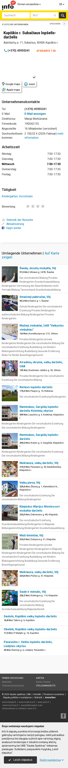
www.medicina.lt (27, 702)
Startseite (7, 682)
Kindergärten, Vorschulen (17, 196)
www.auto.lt (43, 702)
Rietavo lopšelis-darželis (36, 387)
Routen (47, 682)
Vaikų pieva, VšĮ (30, 482)
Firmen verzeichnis (29, 4)
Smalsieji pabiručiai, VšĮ (35, 297)
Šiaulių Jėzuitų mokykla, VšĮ (38, 268)
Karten (40, 678)
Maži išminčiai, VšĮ (31, 535)
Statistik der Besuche (17, 220)
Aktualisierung (13, 224)
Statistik (38, 697)
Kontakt (37, 694)
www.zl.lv (31, 708)
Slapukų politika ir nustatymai (17, 697)
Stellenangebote (46, 685)
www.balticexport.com (31, 705)
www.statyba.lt (9, 702)
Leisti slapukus (20, 759)
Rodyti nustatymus (52, 760)
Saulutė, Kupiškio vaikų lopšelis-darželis (30, 616)
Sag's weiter (11, 228)
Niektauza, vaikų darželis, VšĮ (39, 463)
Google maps (11, 84)
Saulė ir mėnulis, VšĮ (33, 591)
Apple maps (11, 90)
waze (29, 84)
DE (62, 4)
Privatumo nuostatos (53, 694)
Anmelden (50, 697)
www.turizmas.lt (10, 705)
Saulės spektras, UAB (20, 694)
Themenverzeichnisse (13, 685)
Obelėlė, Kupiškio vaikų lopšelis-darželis (30, 629)
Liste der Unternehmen (15, 24)
